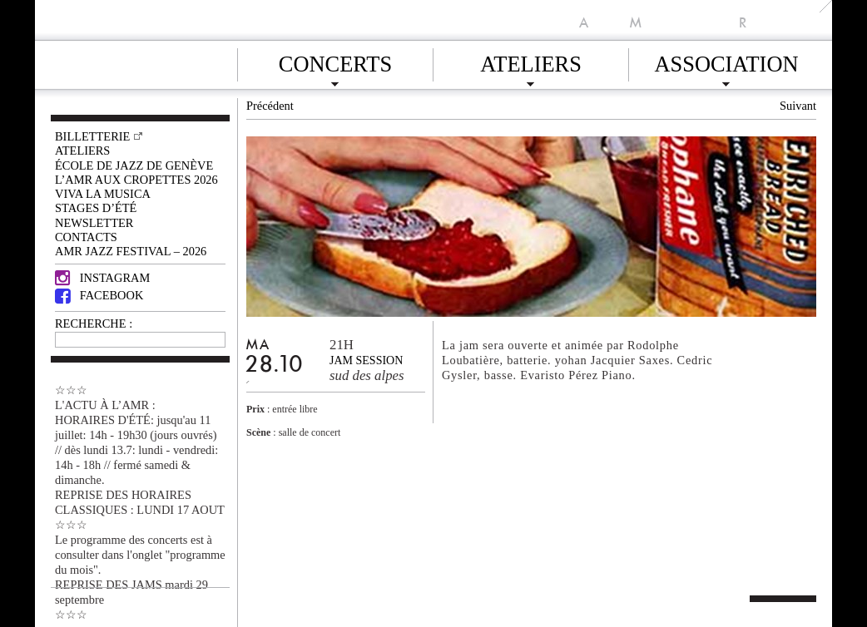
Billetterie (92, 136)
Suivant (798, 105)
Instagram (102, 277)
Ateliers (531, 62)
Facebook (99, 295)
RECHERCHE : (93, 323)
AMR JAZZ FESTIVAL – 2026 (130, 251)
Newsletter (94, 223)
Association (726, 62)
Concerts (335, 62)
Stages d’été (95, 208)
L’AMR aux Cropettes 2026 (136, 179)
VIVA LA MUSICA (103, 193)
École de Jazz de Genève (134, 165)
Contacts (86, 237)
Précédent (270, 105)
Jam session (366, 360)
